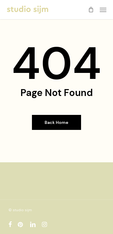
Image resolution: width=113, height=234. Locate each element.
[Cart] (91, 10)
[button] (103, 10)
